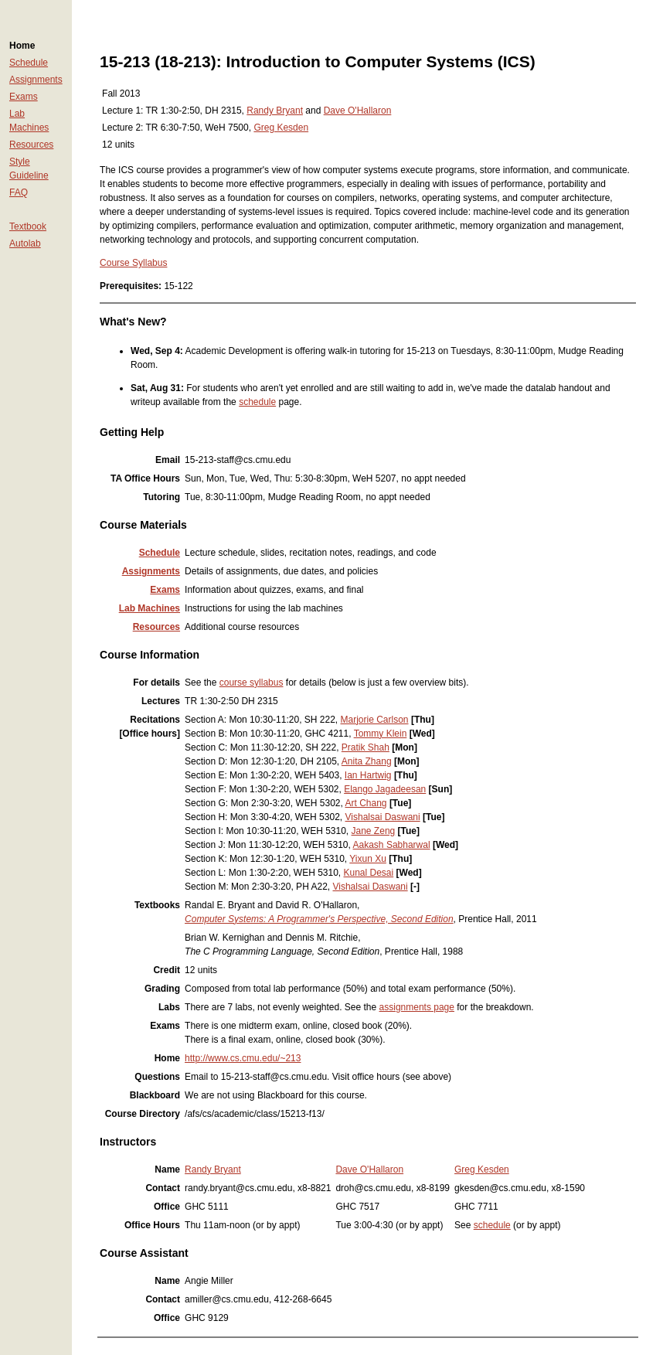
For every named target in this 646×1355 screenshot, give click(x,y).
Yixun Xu (367, 858)
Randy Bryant (274, 110)
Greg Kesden (280, 127)
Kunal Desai (369, 872)
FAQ (18, 192)
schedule (257, 402)
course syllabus (251, 682)
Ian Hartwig (368, 775)
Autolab (25, 243)
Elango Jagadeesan (385, 789)
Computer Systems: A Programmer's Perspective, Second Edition (319, 919)
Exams (23, 96)
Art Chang (366, 803)
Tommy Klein (380, 733)
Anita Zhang (367, 761)
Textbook (27, 226)
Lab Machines (149, 608)
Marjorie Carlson (375, 719)
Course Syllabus (133, 262)
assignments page (416, 1007)
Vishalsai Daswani (382, 817)
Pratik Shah (365, 747)
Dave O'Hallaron (358, 110)
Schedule (28, 62)
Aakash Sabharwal (391, 844)
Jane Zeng (374, 831)
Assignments (36, 79)
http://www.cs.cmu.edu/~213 (243, 1058)
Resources (31, 144)
